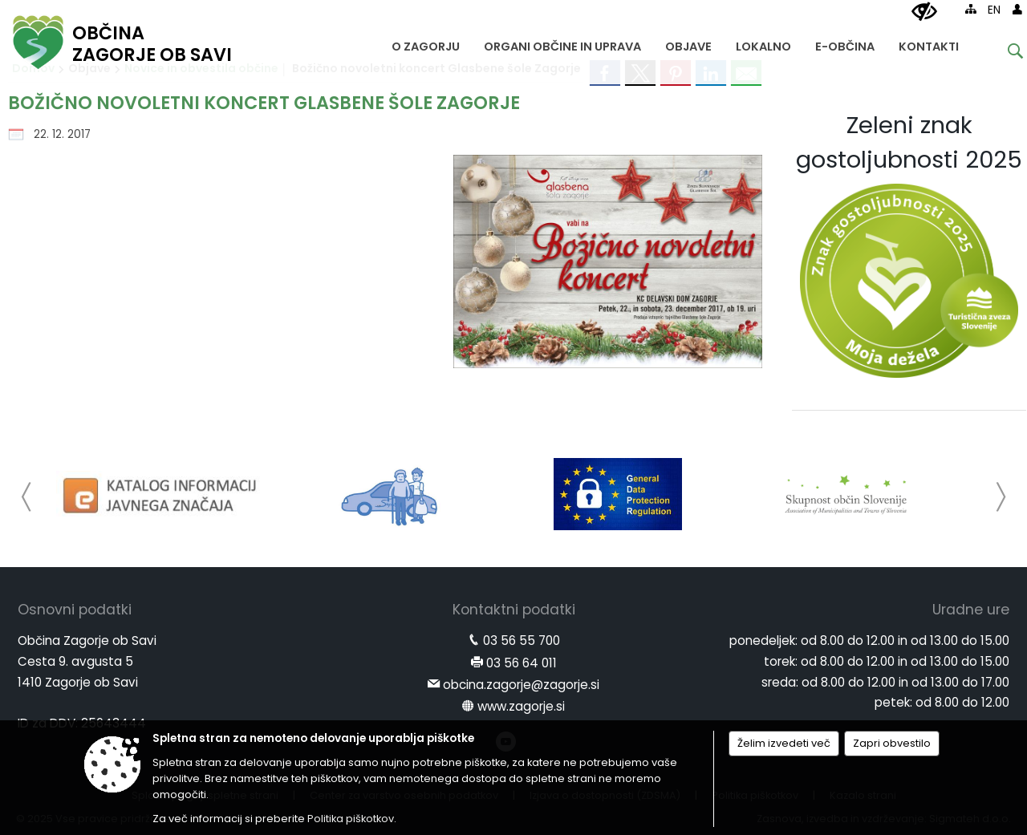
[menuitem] (426, 42)
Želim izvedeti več (783, 743)
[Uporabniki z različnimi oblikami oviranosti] (924, 12)
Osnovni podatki (75, 609)
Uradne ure (970, 609)
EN (994, 10)
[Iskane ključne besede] (1003, 53)
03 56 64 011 (521, 663)
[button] (27, 497)
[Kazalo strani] (970, 8)
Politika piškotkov (350, 818)
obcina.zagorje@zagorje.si (521, 684)
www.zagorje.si (521, 706)
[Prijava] (1017, 8)
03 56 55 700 (521, 640)
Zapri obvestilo (892, 743)
